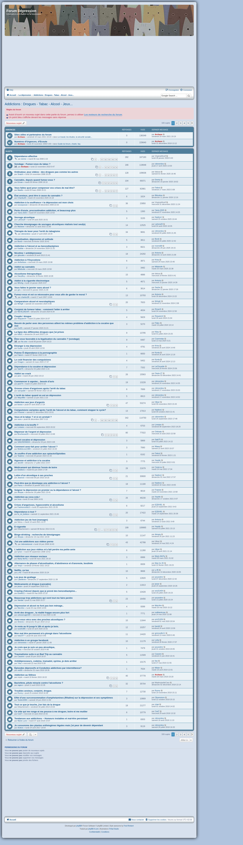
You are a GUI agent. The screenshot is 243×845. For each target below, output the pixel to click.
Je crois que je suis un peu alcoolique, (34, 647)
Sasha (157, 287)
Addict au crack (22, 373)
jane (19, 376)
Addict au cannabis (24, 267)
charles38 (25, 297)
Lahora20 (21, 220)
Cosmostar (159, 339)
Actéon (20, 728)
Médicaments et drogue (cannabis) (32, 584)
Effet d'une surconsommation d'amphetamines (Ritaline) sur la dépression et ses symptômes (63, 697)
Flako (157, 323)
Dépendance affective (25, 156)
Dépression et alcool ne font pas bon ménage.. (39, 605)
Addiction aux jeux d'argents (29, 402)
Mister (157, 668)
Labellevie (22, 579)
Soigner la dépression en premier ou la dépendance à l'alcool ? (47, 490)
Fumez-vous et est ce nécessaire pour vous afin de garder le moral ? (50, 294)
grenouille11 (160, 633)
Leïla (157, 640)
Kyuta (20, 348)
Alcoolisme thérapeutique (28, 273)
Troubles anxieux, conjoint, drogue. (33, 691)
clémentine (159, 164)
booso (20, 405)
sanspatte (22, 391)
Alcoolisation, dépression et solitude (33, 239)
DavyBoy (21, 276)
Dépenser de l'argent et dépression (32, 432)
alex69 (20, 463)
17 (112, 420)
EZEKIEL (159, 505)
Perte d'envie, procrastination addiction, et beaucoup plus (45, 210)
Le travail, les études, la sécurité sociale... (75, 137)
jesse (20, 586)
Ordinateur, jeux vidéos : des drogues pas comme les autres (46, 172)
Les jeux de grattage (25, 577)
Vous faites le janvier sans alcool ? (32, 287)
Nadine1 (158, 217)
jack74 (20, 384)
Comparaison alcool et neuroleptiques (34, 301)
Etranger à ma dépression (28, 346)
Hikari (157, 402)
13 (109, 159)
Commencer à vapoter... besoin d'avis (34, 381)
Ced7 (20, 714)
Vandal (20, 600)
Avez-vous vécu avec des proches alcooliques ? (39, 619)
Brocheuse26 (23, 434)
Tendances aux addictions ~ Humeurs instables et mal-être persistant (51, 718)
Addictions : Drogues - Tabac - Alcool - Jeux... (39, 104)
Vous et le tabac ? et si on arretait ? (33, 417)
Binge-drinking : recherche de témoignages (37, 534)
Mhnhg (20, 283)
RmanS (158, 309)
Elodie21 (21, 470)
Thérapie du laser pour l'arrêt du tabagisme (37, 231)
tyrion (20, 552)
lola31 (20, 334)
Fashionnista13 (24, 507)
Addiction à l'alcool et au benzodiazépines (36, 246)
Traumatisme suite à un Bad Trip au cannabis (38, 654)
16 (109, 420)
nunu (20, 419)
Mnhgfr (20, 304)
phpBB (78, 826)
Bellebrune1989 (24, 449)
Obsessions (160, 697)
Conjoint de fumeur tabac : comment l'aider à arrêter (42, 309)
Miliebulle (21, 269)
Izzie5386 (21, 629)
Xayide (158, 460)
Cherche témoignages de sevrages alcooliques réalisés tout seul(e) (49, 224)
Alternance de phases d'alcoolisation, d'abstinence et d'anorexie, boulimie (53, 563)
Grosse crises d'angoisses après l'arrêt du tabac (39, 388)
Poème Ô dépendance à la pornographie (35, 353)
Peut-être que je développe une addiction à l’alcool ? (42, 483)
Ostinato (158, 432)
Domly (157, 180)
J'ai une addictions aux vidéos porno (33, 541)
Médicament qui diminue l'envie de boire (35, 467)
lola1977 (21, 636)
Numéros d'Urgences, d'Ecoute (30, 141)
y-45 (19, 572)
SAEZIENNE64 (24, 442)
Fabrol (157, 188)
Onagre (21, 362)
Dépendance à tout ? (25, 512)
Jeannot (21, 478)
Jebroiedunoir (26, 544)
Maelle (20, 190)
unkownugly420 (24, 615)
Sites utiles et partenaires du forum (33, 134)
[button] (192, 123)
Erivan (20, 182)
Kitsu (157, 332)
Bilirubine (159, 195)
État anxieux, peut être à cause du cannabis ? (38, 195)
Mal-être (21, 608)
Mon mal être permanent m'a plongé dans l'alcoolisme (42, 633)
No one (24, 342)
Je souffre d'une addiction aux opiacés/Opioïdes (39, 453)
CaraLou (158, 467)
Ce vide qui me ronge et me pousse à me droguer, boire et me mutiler (50, 711)
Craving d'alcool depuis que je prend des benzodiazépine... (45, 591)
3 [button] (180, 123)
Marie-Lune (22, 721)
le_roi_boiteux (23, 514)
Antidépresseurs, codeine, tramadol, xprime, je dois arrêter (45, 661)
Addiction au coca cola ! (27, 497)
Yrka (19, 663)
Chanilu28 (22, 198)
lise (156, 661)
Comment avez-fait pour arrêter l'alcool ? (36, 446)
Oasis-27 (158, 373)
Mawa (157, 446)
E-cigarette (20, 526)
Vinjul (20, 566)
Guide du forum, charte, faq (69, 144)
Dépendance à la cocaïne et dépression (35, 366)
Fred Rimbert (128, 826)
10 (116, 530)
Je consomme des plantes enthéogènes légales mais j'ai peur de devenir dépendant (58, 725)
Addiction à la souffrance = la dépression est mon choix (43, 202)
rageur (20, 685)
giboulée (21, 255)
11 (102, 159)
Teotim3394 (22, 700)
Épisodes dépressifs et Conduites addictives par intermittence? (48, 668)
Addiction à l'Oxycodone (27, 260)
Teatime (21, 456)
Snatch (20, 174)
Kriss (157, 260)
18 (116, 420)
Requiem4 (22, 319)
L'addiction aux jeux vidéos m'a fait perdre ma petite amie (44, 549)
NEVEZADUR (23, 312)
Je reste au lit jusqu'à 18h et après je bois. (36, 626)
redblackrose (160, 612)
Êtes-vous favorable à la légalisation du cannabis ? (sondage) (46, 339)
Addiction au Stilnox (25, 675)
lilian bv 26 (159, 563)
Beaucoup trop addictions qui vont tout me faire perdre (43, 598)
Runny (20, 693)
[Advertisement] (99, 61)
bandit (157, 626)
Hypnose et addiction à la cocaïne (32, 460)
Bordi (20, 241)
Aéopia (20, 492)
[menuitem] (9, 90)
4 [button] (184, 123)
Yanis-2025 (22, 213)
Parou (20, 485)
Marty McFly (23, 559)
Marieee (21, 227)
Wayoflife (21, 398)
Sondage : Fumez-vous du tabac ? (32, 164)
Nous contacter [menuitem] (136, 819)
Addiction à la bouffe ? (26, 425)
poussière (159, 577)
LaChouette (160, 366)
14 (112, 159)
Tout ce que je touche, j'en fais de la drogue (37, 704)
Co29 (20, 328)
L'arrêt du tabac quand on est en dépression (37, 395)
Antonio (158, 253)
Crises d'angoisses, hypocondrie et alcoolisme (39, 505)
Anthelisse (22, 262)
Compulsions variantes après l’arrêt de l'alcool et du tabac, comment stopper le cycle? (60, 410)
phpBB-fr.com (93, 829)
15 (116, 159)
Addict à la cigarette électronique (31, 280)
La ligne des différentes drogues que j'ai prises (39, 332)
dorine (23, 159)
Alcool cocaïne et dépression (29, 439)
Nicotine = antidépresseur (28, 253)
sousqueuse (23, 205)
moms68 (158, 246)
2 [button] (176, 123)
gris (19, 290)
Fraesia (158, 490)
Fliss (19, 649)
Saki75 (20, 369)
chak (157, 704)
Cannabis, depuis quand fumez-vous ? (34, 180)
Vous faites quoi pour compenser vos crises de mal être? (44, 188)
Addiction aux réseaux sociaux (30, 556)
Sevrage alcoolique (24, 217)
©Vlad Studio (114, 829)
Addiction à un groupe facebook (31, 640)
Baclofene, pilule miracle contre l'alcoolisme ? (38, 683)
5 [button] (188, 123)
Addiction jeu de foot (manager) (31, 519)
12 (105, 159)
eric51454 (159, 591)
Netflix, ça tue (21, 570)
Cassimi (21, 656)
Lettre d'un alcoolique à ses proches (33, 475)
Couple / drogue (22, 316)
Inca (19, 499)
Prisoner (21, 412)
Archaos (21, 137)
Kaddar (20, 248)
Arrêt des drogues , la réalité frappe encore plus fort (41, 612)
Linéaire (21, 427)
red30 (20, 670)
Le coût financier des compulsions (32, 359)
